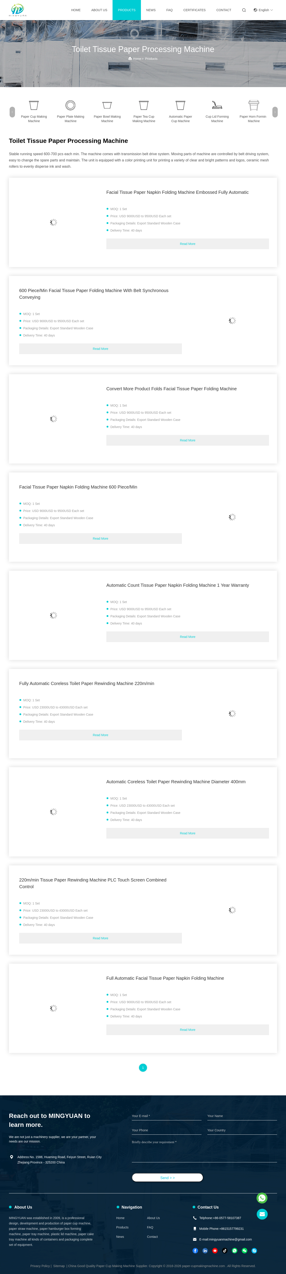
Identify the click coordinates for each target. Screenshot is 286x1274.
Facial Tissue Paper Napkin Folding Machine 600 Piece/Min (78, 487)
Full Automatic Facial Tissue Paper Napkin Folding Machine (165, 978)
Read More (187, 244)
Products (127, 10)
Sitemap (59, 1266)
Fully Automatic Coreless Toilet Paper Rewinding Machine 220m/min (86, 683)
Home (76, 10)
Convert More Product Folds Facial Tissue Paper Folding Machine (171, 388)
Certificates (194, 10)
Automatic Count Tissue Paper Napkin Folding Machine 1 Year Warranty (177, 585)
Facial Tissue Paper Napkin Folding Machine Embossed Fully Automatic (177, 192)
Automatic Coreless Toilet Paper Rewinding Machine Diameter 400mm (176, 781)
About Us (99, 10)
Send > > (167, 1178)
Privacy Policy (40, 1266)
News (151, 10)
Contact (223, 10)
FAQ (169, 10)
